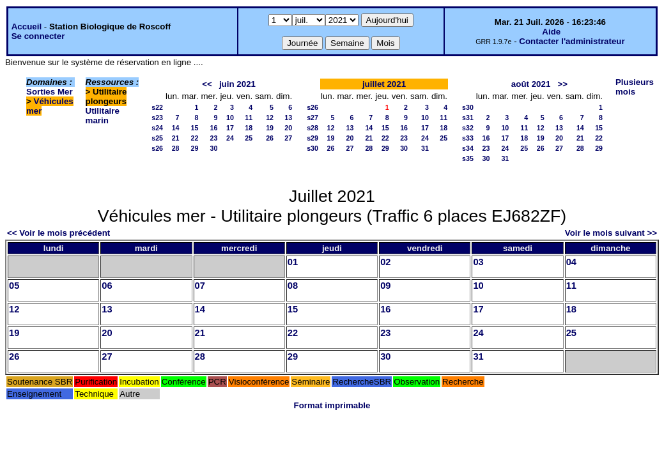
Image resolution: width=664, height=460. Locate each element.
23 (214, 138)
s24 (157, 128)
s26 (157, 148)
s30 (312, 148)
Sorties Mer (49, 91)
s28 (312, 128)
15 (195, 128)
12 (270, 117)
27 (288, 138)
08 (293, 285)
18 (248, 128)
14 (176, 128)
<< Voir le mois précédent (58, 233)
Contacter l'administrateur (571, 41)
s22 (157, 107)
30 (214, 148)
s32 (468, 128)
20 (288, 128)
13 (288, 117)
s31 (468, 117)
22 (195, 138)
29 (195, 148)
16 (214, 128)
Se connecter (38, 36)
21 (176, 138)
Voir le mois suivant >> (611, 233)
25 (248, 138)
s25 (157, 138)
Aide (551, 31)
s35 (468, 158)
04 (571, 262)
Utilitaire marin (103, 115)
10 (230, 117)
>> (562, 84)
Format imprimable (332, 405)
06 (107, 285)
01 (293, 262)
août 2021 (531, 84)
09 (385, 285)
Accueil (27, 26)
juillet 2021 (384, 84)
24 (230, 138)
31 (425, 148)
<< (207, 84)
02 (385, 262)
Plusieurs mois (634, 86)
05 (14, 285)
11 (248, 117)
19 (270, 128)
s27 (312, 117)
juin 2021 (237, 84)
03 (478, 262)
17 (230, 128)
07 (200, 285)
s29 (312, 138)
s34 (468, 148)
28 (176, 148)
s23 (157, 117)
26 (270, 138)
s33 (468, 138)
